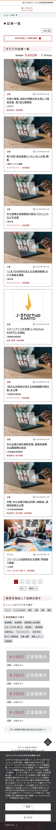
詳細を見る (10, 825)
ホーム (6, 15)
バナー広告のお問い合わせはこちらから (28, 729)
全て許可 (28, 818)
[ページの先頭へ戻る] (48, 742)
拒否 (28, 807)
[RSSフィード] (47, 30)
